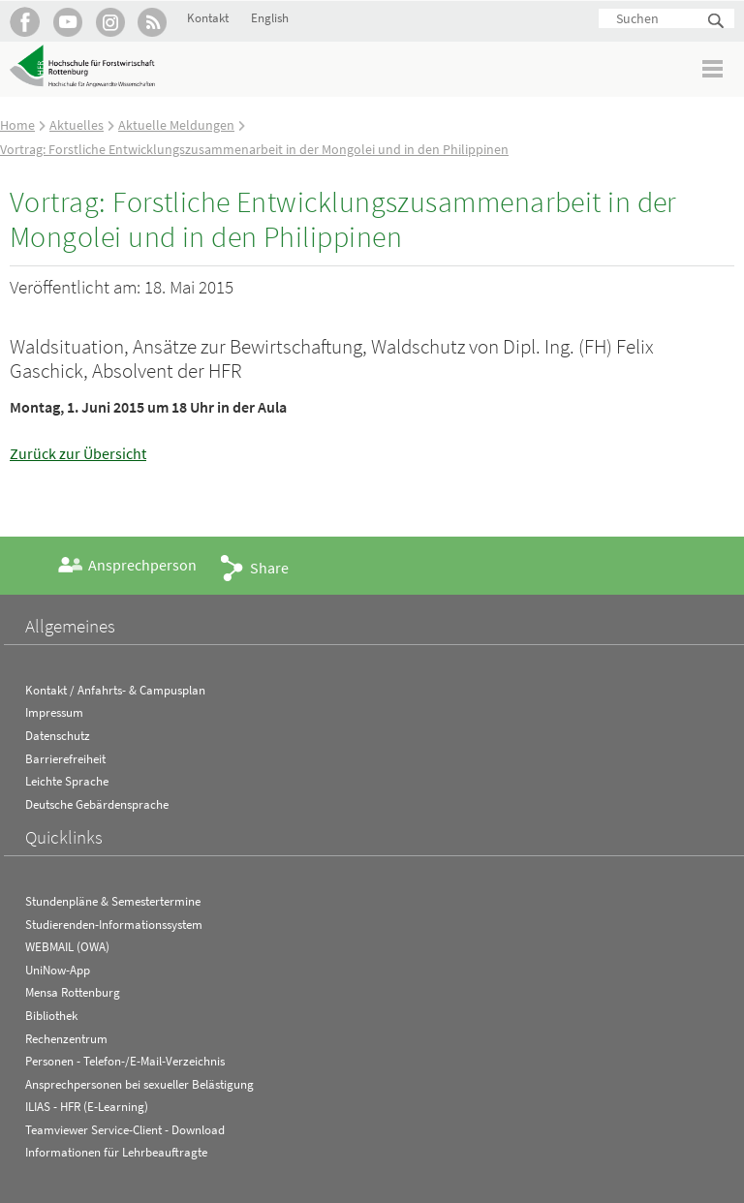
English (270, 18)
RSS (153, 22)
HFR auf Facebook (25, 22)
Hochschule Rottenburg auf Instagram (110, 22)
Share (269, 567)
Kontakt (208, 18)
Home (17, 125)
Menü (713, 68)
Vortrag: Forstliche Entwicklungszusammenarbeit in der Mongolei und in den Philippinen (254, 149)
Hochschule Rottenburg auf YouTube (67, 22)
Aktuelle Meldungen (176, 125)
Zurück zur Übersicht (78, 453)
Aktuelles (76, 125)
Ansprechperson (142, 564)
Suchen (717, 22)
